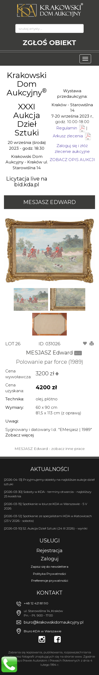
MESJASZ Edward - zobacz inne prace (50, 448)
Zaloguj (50, 559)
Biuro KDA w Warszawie (42, 631)
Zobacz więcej (19, 435)
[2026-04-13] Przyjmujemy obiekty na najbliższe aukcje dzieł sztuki (49, 482)
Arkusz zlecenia (72, 135)
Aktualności (49, 469)
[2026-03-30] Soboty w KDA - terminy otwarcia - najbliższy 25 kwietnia (47, 494)
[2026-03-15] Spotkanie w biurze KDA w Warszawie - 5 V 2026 (45, 506)
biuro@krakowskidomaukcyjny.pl (53, 622)
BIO (78, 353)
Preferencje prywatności (49, 580)
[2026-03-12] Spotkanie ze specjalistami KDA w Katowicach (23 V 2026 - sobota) (48, 518)
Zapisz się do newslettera (49, 567)
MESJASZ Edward (49, 202)
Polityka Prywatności (49, 574)
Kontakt (49, 593)
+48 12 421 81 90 (36, 603)
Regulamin (66, 127)
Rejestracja (49, 550)
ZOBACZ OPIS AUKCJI (72, 159)
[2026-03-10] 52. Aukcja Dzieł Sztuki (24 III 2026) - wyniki (45, 528)
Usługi (50, 540)
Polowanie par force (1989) (49, 362)
